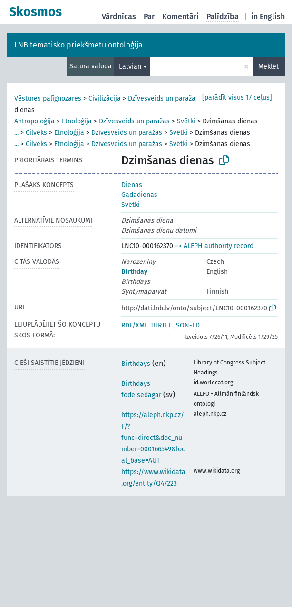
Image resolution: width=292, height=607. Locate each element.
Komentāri (180, 16)
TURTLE (161, 325)
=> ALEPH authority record (214, 246)
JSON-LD (187, 325)
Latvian (130, 67)
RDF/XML (134, 325)
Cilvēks (36, 133)
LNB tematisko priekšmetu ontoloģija (78, 44)
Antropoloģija (34, 121)
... (16, 133)
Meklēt (268, 67)
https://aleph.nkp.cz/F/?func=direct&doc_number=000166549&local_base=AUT (153, 438)
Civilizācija (104, 98)
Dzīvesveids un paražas (163, 98)
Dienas (131, 185)
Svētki (186, 121)
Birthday (134, 272)
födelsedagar (141, 395)
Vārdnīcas (119, 16)
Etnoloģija (77, 121)
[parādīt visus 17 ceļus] (237, 97)
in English (268, 16)
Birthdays (135, 364)
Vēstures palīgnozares (47, 98)
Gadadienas (139, 195)
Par (149, 16)
